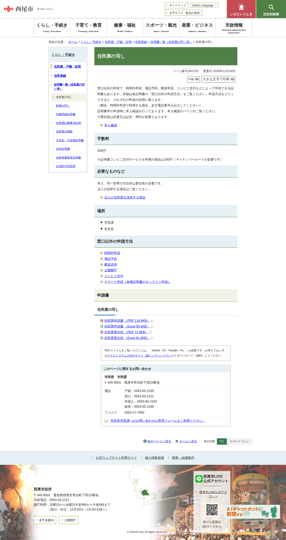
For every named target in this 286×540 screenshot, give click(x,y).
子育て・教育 (88, 28)
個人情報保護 (154, 457)
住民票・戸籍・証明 (118, 42)
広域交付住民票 (65, 166)
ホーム (72, 42)
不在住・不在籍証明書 (70, 140)
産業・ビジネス (197, 28)
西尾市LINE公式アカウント (213, 494)
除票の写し (63, 105)
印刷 (191, 79)
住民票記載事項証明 (68, 123)
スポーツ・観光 (161, 28)
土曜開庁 (110, 270)
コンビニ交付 (113, 276)
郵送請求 (110, 264)
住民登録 (141, 42)
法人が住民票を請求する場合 (125, 197)
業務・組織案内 (183, 457)
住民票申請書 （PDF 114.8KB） (128, 320)
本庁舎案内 (46, 520)
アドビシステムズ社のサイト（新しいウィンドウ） (139, 355)
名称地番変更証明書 (68, 157)
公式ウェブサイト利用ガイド (116, 457)
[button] (241, 9)
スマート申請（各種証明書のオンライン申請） (137, 282)
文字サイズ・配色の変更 (184, 13)
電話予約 (110, 258)
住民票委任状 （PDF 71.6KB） (128, 332)
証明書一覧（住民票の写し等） (171, 42)
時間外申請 (112, 253)
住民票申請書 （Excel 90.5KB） (128, 326)
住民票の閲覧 (64, 131)
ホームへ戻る (188, 441)
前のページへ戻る (159, 441)
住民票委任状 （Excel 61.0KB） (128, 338)
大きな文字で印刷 (216, 79)
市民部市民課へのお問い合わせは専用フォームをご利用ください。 (158, 420)
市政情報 (234, 28)
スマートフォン (239, 441)
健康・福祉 (125, 28)
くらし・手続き (91, 42)
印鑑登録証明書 (65, 114)
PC (222, 441)
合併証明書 (63, 148)
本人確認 (110, 125)
